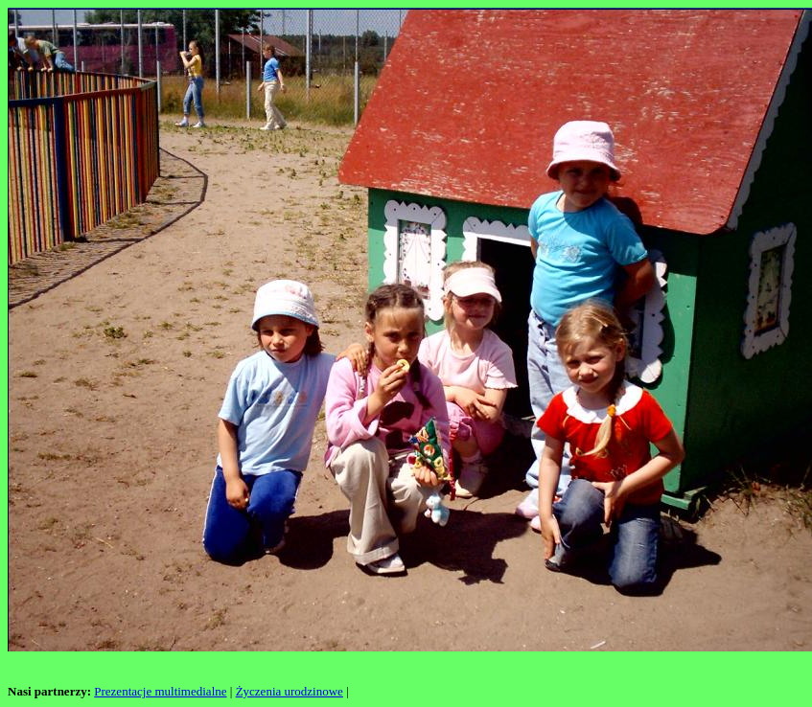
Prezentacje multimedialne (160, 691)
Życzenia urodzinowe (289, 691)
